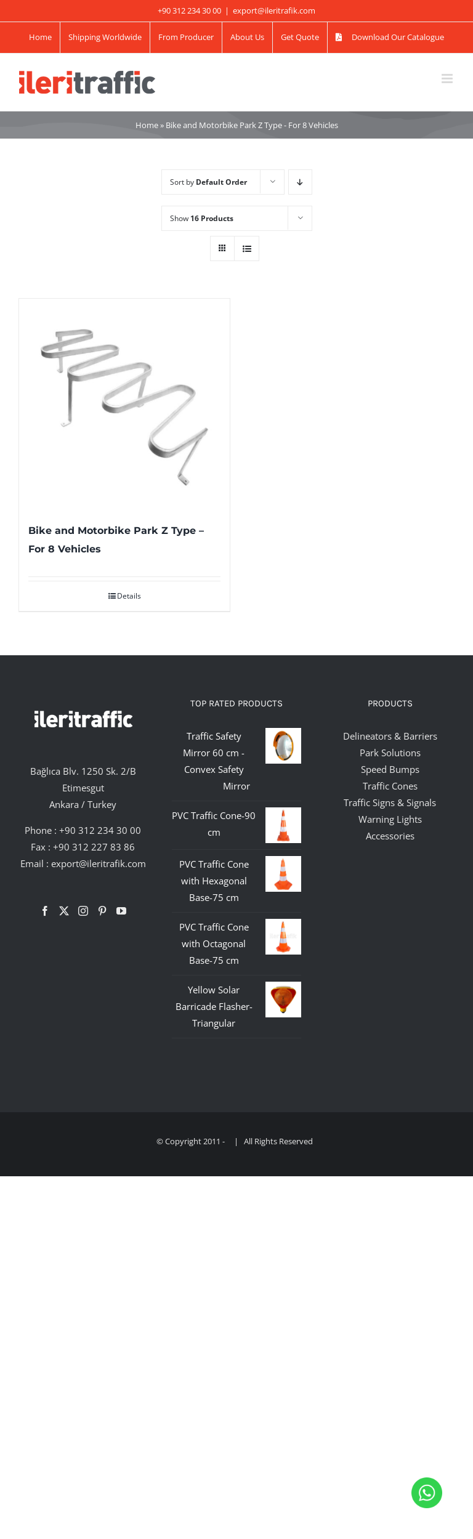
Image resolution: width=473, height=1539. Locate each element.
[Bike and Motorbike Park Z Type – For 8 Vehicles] (124, 404)
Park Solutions (390, 752)
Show (201, 218)
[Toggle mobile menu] (448, 78)
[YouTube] (121, 911)
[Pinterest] (102, 911)
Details (129, 596)
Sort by (208, 182)
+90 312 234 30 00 (100, 830)
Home (146, 125)
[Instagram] (83, 911)
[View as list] (247, 248)
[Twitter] (64, 911)
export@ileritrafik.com (274, 10)
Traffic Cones (390, 786)
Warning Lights (390, 819)
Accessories (390, 836)
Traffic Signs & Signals (390, 802)
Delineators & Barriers (390, 736)
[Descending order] (300, 182)
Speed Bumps (390, 769)
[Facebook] (45, 911)
